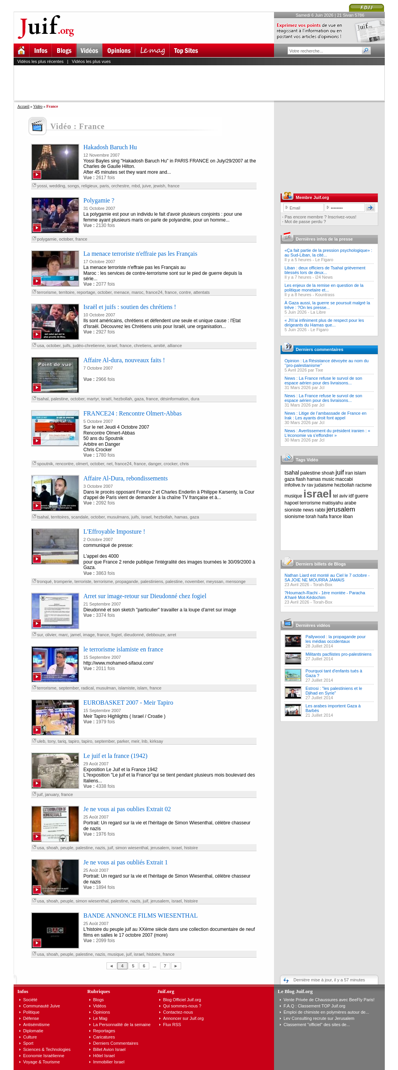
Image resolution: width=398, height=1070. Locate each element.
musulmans (118, 517)
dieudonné (134, 634)
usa (40, 345)
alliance (175, 345)
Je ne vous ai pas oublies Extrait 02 (127, 809)
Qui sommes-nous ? (182, 1006)
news (308, 510)
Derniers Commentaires (115, 1043)
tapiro (73, 741)
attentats (201, 292)
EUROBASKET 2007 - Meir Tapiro (128, 702)
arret (172, 634)
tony (51, 741)
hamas (181, 517)
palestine (59, 398)
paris (104, 185)
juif (40, 794)
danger (154, 463)
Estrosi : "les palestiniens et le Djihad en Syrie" (333, 690)
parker (123, 741)
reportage (86, 292)
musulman (106, 688)
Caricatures (104, 1037)
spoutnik (45, 463)
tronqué (44, 581)
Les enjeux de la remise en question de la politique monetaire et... (324, 287)
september (69, 688)
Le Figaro (324, 259)
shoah (52, 847)
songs (73, 185)
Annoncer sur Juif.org (183, 1018)
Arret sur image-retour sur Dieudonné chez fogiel (145, 596)
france (174, 185)
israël (106, 398)
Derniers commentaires (319, 349)
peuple (67, 847)
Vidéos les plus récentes (40, 61)
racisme (364, 485)
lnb (145, 741)
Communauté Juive (41, 1006)
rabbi (320, 510)
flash (300, 479)
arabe (350, 503)
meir (135, 741)
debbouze (155, 634)
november (194, 581)
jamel (75, 634)
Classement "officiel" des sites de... (317, 1024)
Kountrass (325, 294)
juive (146, 185)
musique (116, 954)
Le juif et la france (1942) (116, 755)
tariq (62, 741)
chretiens (143, 345)
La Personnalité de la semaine (122, 1024)
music (328, 479)
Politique (31, 1012)
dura (195, 398)
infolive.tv (295, 485)
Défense (31, 1018)
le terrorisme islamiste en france (123, 649)
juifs (67, 345)
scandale (79, 517)
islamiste (126, 688)
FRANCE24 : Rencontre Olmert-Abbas (133, 413)
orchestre (120, 185)
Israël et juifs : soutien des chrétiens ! (130, 307)
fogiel (116, 634)
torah (310, 516)
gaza (139, 398)
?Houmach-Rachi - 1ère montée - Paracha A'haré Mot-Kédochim (325, 595)
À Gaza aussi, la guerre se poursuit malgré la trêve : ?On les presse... (327, 305)
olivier (50, 634)
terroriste (83, 581)
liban (348, 516)
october (66, 239)
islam (142, 688)
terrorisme (47, 292)
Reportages (104, 1030)
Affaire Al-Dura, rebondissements (126, 478)
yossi (42, 185)
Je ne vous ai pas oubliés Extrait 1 (126, 862)
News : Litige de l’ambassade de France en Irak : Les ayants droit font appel (326, 415)
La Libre (318, 312)
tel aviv (340, 496)
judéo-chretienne (89, 345)
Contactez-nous (178, 1012)
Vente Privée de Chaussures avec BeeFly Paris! (329, 999)
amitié (159, 345)
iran (349, 473)
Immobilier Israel (109, 1062)
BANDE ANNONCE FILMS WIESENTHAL (141, 915)
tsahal (43, 398)
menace (121, 292)
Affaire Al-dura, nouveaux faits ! (124, 360)
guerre (361, 496)
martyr (93, 398)
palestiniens (152, 581)
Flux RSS (172, 1024)
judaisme (323, 485)
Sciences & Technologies (47, 1049)
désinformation (174, 398)
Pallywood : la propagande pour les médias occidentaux (335, 639)
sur (40, 634)
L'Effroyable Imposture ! (114, 531)
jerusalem (159, 847)
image (89, 634)
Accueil (23, 106)
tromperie (63, 581)
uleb (41, 741)
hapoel (291, 503)
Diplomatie (33, 1030)
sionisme (294, 516)
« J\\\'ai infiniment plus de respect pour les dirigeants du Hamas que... (324, 322)
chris (184, 463)
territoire (66, 292)
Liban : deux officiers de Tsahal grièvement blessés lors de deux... (325, 270)
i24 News (324, 277)
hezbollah (123, 398)
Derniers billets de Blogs (321, 564)
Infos (22, 991)
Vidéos (99, 1006)
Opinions (101, 1012)
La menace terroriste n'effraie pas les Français (140, 253)
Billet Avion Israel (109, 1049)
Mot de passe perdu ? (305, 221)
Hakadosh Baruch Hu (110, 147)
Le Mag (100, 1018)
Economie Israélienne (44, 1055)
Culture (30, 1037)
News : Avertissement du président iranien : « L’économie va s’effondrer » (327, 433)
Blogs (98, 999)
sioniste (293, 510)
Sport (28, 1043)
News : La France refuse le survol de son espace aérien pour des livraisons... (323, 380)
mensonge (236, 581)
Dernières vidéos (313, 625)
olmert (82, 463)
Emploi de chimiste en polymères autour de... (326, 1012)
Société (30, 999)
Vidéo (37, 106)
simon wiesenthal (131, 847)
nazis (100, 847)
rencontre (64, 463)
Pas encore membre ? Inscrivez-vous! (320, 217)
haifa (323, 516)
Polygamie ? (99, 200)
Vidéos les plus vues (91, 61)
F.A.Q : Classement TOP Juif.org (315, 1006)
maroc (137, 292)
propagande (126, 581)
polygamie (47, 239)
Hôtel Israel (104, 1055)
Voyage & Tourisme (41, 1062)
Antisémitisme (36, 1024)
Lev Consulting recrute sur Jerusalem (319, 1018)
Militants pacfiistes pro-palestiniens (338, 654)
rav (310, 485)
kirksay (156, 741)
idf (351, 496)
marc (63, 634)
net (109, 463)
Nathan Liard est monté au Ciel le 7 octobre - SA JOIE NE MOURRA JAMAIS (327, 577)
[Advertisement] (202, 82)
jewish (160, 185)
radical (87, 688)
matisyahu (332, 503)
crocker (170, 463)
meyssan (214, 581)
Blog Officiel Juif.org (182, 999)
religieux (89, 185)
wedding (57, 185)
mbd (135, 185)
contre (185, 292)
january (52, 794)
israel (112, 345)
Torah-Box (322, 584)
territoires (60, 517)
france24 (154, 292)
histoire (191, 847)
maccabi (344, 479)
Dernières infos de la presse (324, 239)
